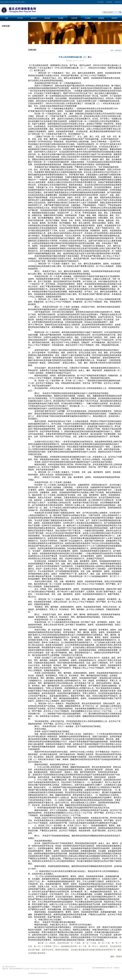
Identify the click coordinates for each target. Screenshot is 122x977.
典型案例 (101, 18)
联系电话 (118, 2)
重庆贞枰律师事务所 (98, 968)
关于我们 (20, 18)
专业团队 (61, 18)
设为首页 (101, 2)
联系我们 (115, 18)
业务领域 (47, 18)
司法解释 (88, 18)
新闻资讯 (34, 18)
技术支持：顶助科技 (113, 968)
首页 (6, 18)
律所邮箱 (109, 2)
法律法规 (74, 18)
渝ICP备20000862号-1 (9, 966)
